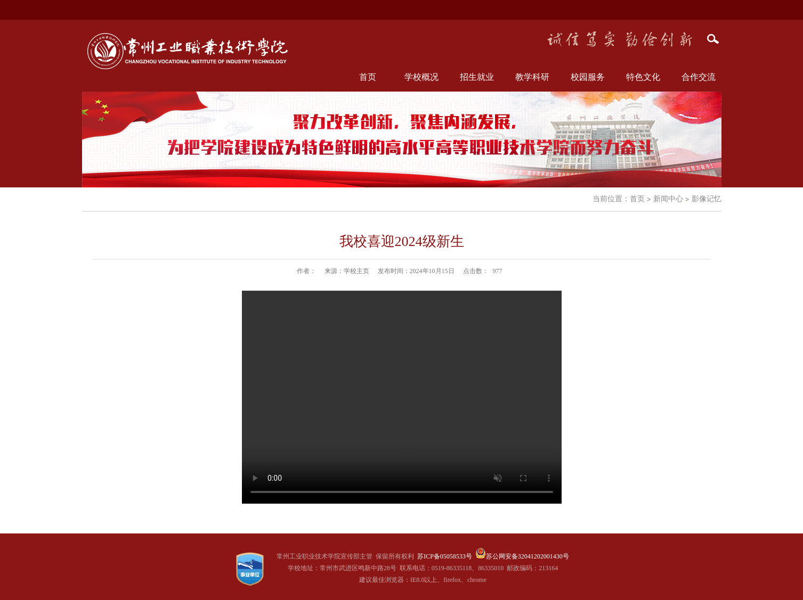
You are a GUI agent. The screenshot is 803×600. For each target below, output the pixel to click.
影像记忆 (706, 199)
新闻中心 (668, 199)
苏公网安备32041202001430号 (527, 556)
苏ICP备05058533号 (444, 556)
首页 (367, 76)
